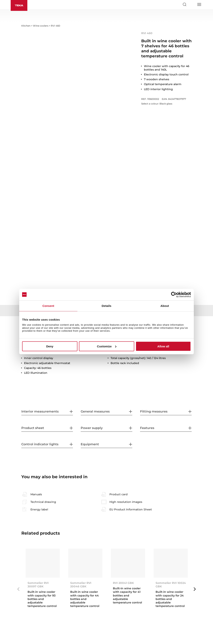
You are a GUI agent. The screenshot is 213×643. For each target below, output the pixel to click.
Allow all (163, 346)
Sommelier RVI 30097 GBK (38, 584)
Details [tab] (106, 305)
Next (195, 589)
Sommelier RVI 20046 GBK (80, 584)
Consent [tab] (48, 305)
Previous (18, 589)
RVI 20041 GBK (123, 583)
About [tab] (164, 305)
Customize (106, 346)
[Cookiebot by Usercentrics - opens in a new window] (174, 294)
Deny (49, 346)
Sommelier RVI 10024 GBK (171, 584)
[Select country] (191, 4)
